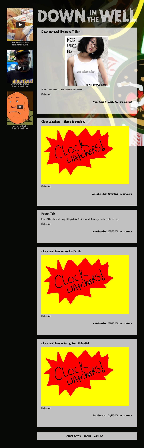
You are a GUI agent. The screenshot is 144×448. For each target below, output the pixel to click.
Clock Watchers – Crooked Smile (61, 251)
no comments (126, 194)
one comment (126, 102)
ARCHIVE (98, 436)
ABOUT (87, 436)
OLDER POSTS (73, 436)
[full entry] (46, 94)
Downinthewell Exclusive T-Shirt (60, 32)
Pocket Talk (48, 214)
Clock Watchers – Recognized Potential (65, 343)
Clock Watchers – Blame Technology (63, 122)
